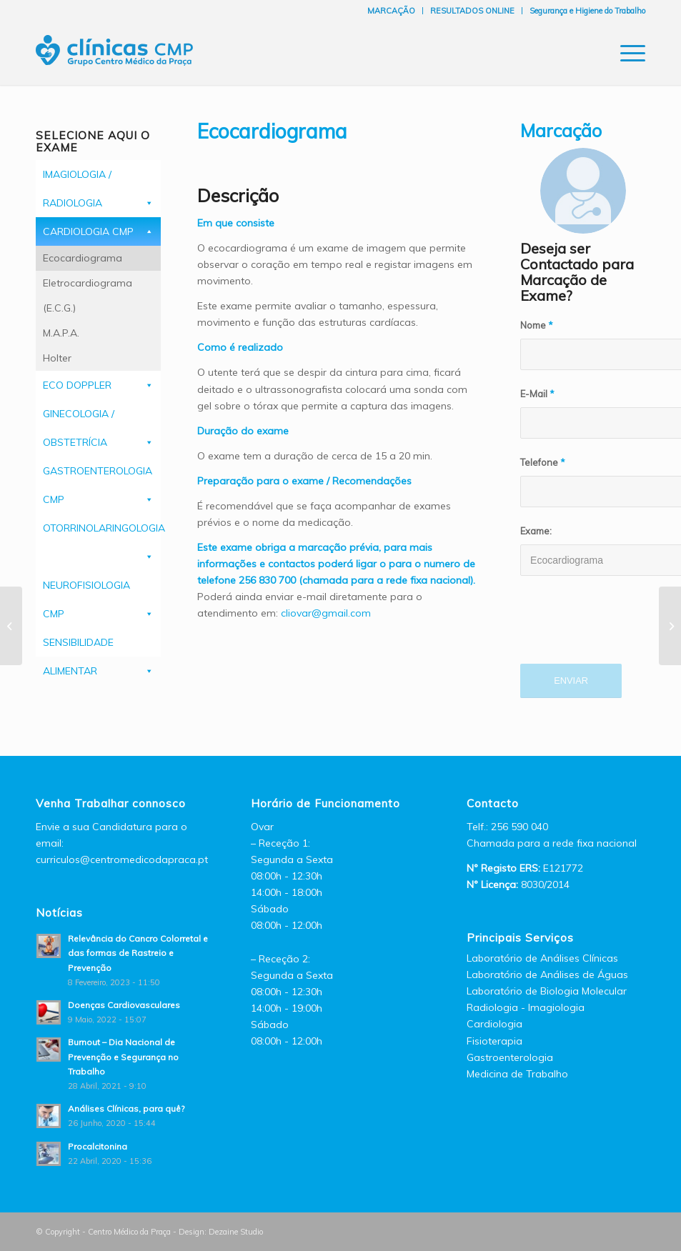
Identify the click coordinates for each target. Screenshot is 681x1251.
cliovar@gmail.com (326, 613)
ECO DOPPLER (77, 385)
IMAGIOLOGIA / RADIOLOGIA (77, 178)
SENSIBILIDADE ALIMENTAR (78, 646)
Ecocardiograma (82, 257)
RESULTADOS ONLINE (472, 11)
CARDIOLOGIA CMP (88, 231)
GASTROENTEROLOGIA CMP (97, 474)
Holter (57, 358)
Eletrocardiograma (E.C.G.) (87, 295)
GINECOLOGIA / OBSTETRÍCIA (78, 417)
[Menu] (625, 53)
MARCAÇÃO (391, 11)
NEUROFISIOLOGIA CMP (86, 589)
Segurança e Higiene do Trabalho (587, 11)
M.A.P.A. (61, 333)
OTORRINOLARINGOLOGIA (102, 528)
